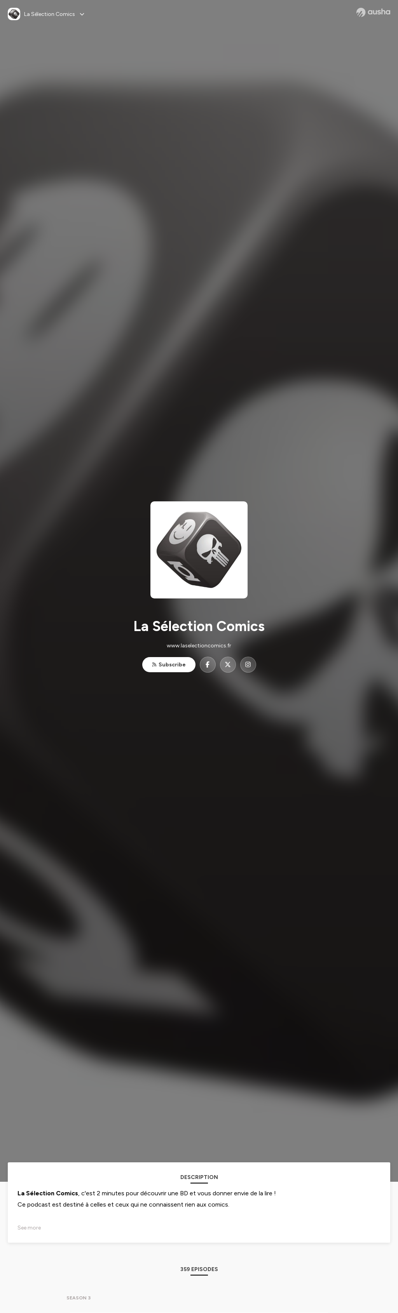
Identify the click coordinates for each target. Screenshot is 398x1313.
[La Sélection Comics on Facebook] (208, 665)
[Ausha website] (373, 12)
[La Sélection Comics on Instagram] (248, 665)
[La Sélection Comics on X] (228, 665)
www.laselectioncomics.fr (199, 645)
